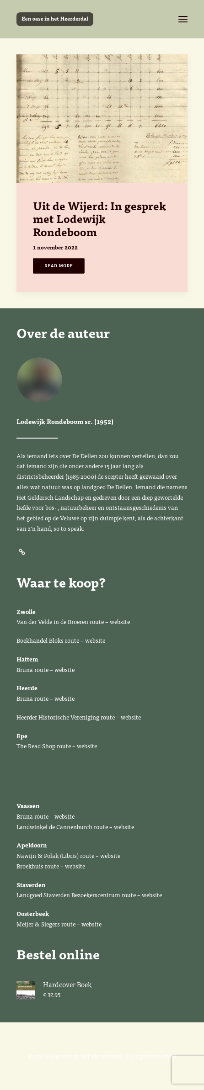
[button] (183, 19)
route (97, 621)
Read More (59, 265)
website (120, 621)
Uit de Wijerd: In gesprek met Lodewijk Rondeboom (99, 218)
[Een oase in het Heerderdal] (54, 19)
